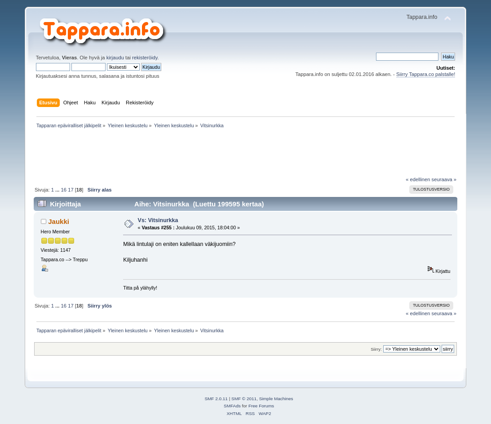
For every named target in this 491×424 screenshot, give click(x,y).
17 (70, 189)
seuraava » (444, 179)
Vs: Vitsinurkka (158, 220)
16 (63, 189)
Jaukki (58, 221)
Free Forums (261, 405)
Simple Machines (276, 398)
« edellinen (418, 179)
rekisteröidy (145, 57)
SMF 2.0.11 (216, 398)
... (58, 189)
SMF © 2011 (244, 398)
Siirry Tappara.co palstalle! (425, 74)
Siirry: (376, 349)
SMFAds (232, 405)
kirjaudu (115, 57)
